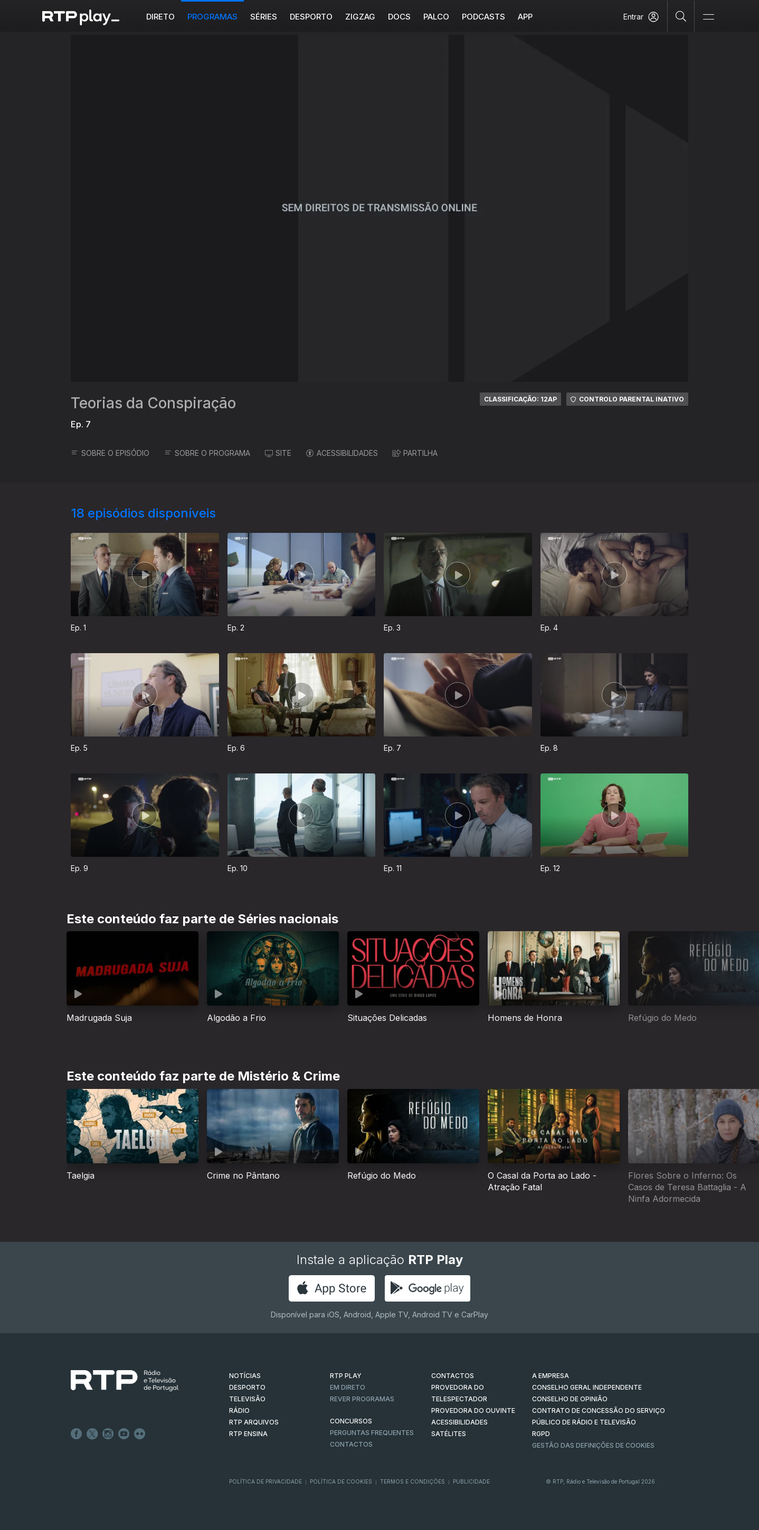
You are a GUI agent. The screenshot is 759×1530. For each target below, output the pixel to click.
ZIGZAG (360, 17)
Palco (436, 17)
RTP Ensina (248, 1434)
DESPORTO (247, 1387)
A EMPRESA (550, 1376)
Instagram (108, 1434)
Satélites (448, 1434)
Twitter (92, 1434)
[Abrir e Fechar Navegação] (708, 17)
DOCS (399, 17)
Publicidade (471, 1481)
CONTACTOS (452, 1376)
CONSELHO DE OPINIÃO (570, 1399)
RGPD (541, 1434)
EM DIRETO (347, 1387)
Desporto (311, 17)
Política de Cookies (341, 1481)
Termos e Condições (412, 1481)
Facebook (76, 1434)
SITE (278, 452)
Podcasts (483, 17)
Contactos (351, 1444)
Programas (212, 17)
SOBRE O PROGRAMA (207, 452)
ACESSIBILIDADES (342, 452)
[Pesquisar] (681, 16)
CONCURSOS (351, 1421)
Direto (160, 17)
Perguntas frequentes (372, 1433)
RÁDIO (239, 1410)
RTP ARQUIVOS (254, 1422)
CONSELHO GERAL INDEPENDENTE (587, 1387)
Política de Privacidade (265, 1481)
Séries (263, 17)
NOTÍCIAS (245, 1376)
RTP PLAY (346, 1376)
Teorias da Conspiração (153, 403)
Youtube (124, 1434)
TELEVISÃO (247, 1399)
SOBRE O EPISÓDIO (110, 452)
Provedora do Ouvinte (473, 1410)
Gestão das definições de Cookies (593, 1445)
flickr (140, 1434)
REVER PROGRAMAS (362, 1399)
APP (525, 17)
